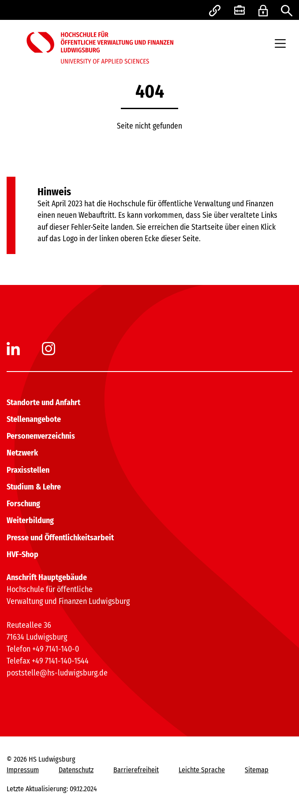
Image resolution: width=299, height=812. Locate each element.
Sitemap (257, 770)
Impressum (23, 770)
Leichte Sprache (202, 770)
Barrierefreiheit (136, 770)
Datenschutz (76, 770)
